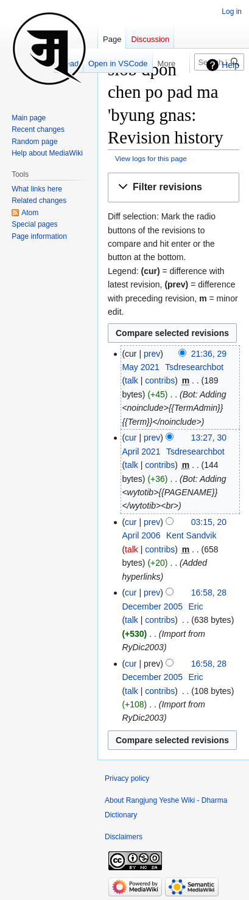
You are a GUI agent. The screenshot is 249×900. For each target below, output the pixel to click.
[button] (173, 187)
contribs (160, 380)
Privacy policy (127, 778)
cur (130, 437)
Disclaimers (123, 837)
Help (230, 65)
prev (152, 354)
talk (131, 380)
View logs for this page (151, 158)
